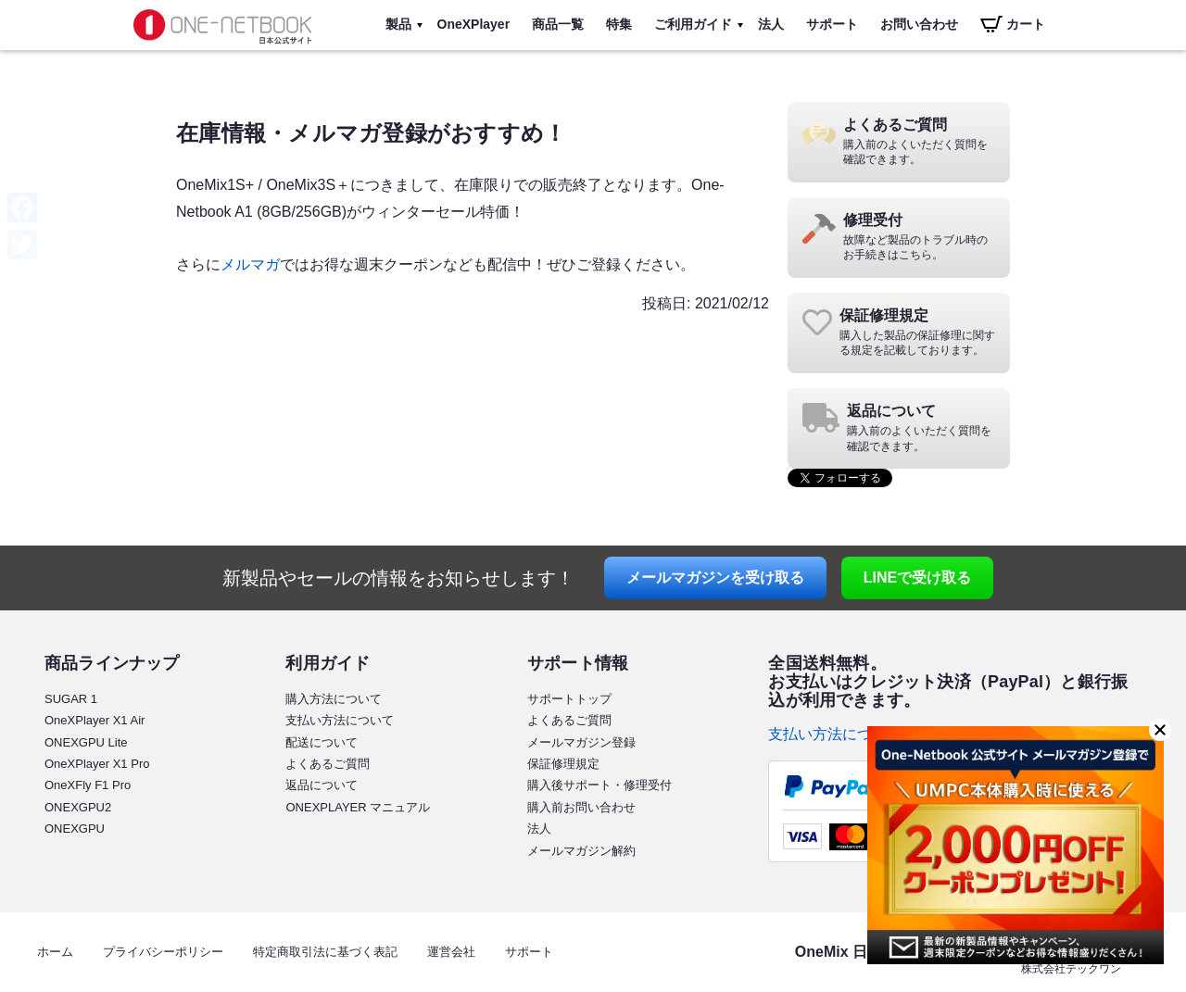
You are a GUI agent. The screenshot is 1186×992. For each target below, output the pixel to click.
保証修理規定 (563, 764)
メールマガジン (715, 577)
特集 (619, 24)
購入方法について (333, 699)
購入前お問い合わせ (581, 807)
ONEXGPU (74, 828)
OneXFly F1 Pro (87, 785)
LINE (917, 577)
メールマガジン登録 (581, 742)
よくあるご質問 (327, 764)
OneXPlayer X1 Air (94, 720)
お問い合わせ (919, 24)
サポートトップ (569, 699)
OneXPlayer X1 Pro (96, 764)
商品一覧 (558, 24)
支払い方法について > (841, 734)
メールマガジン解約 (581, 851)
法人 (771, 24)
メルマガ (250, 264)
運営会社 (451, 952)
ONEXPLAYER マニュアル (357, 807)
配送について (321, 742)
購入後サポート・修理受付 (599, 785)
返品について (321, 785)
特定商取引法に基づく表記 (325, 952)
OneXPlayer (474, 24)
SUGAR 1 (70, 699)
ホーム (55, 952)
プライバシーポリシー (163, 952)
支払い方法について (339, 720)
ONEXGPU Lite (86, 742)
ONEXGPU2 (77, 807)
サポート (832, 24)
